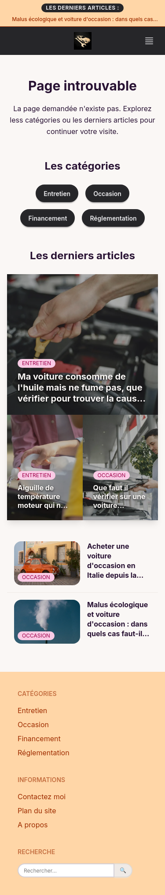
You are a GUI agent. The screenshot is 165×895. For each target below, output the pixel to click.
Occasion (107, 193)
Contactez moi (42, 796)
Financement (47, 218)
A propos (33, 824)
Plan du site (37, 810)
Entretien (57, 193)
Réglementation (113, 218)
